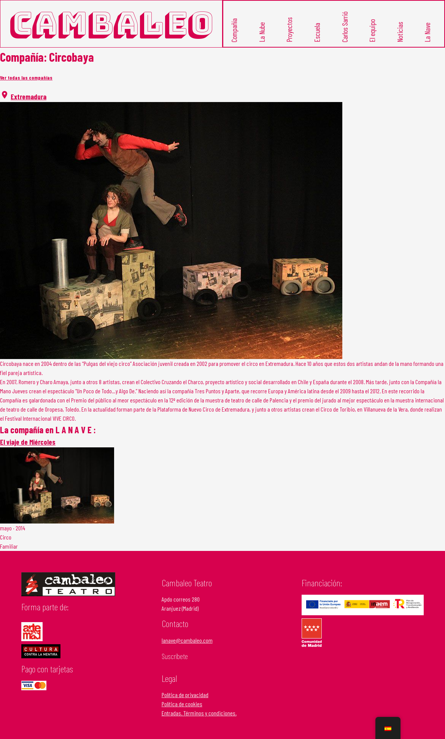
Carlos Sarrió (344, 26)
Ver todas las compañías (26, 78)
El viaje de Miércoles (28, 441)
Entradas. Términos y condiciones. (199, 713)
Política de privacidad (185, 694)
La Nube (261, 32)
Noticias (400, 32)
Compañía (234, 30)
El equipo (372, 30)
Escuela (317, 32)
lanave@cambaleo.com (187, 640)
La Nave (427, 32)
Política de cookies (182, 703)
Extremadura (28, 96)
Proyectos (289, 29)
